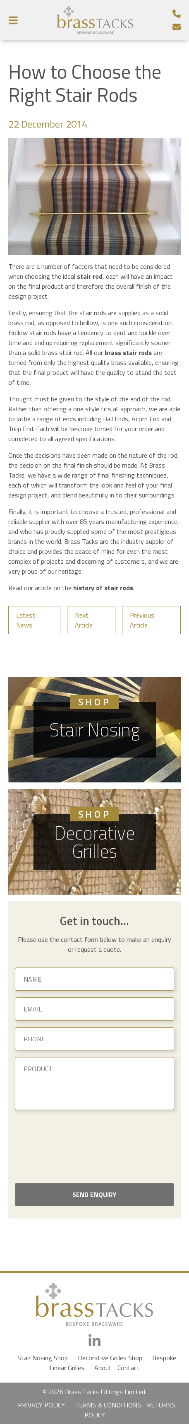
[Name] (94, 979)
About (103, 1368)
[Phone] (94, 1038)
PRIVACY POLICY (41, 1405)
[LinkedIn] (94, 1341)
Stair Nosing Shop (42, 1358)
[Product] (94, 1083)
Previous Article (142, 620)
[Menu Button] (13, 20)
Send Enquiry (94, 1195)
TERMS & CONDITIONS (108, 1405)
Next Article (84, 620)
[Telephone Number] (176, 14)
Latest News (25, 620)
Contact (128, 1368)
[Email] (176, 27)
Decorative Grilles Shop (110, 1358)
